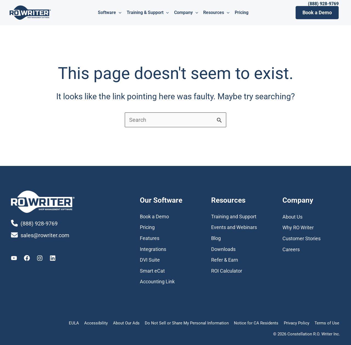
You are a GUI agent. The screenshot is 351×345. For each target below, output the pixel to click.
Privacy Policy (298, 323)
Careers (291, 249)
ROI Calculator (226, 271)
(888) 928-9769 (323, 3)
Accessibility (102, 323)
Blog (216, 238)
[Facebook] (27, 258)
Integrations (153, 249)
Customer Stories (301, 238)
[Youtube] (14, 258)
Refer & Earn (224, 260)
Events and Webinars (234, 227)
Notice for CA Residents (259, 323)
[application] (118, 13)
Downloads (223, 249)
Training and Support (233, 216)
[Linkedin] (53, 258)
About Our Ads (131, 323)
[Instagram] (40, 258)
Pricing (147, 227)
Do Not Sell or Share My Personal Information (191, 323)
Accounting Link (157, 281)
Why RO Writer (298, 227)
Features (149, 238)
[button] (317, 12)
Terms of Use (327, 323)
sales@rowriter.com (45, 235)
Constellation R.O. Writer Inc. (313, 333)
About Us (292, 217)
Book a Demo (154, 216)
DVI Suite (150, 260)
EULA (82, 323)
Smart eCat (152, 271)
